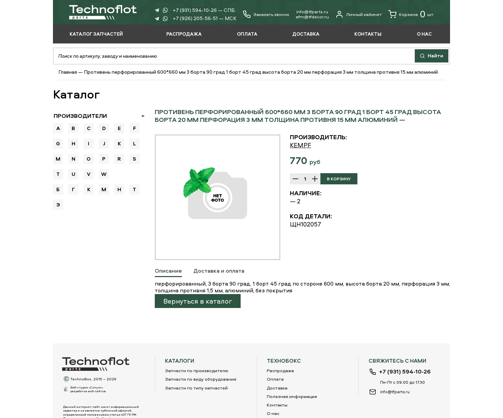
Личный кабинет (358, 14)
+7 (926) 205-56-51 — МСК (205, 18)
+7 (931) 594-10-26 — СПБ (204, 10)
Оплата (275, 379)
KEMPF (300, 145)
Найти (431, 55)
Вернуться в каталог (197, 301)
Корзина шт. (411, 14)
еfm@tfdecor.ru (312, 17)
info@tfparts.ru (312, 11)
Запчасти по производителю (196, 370)
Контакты (277, 405)
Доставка (277, 388)
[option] (217, 197)
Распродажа (280, 370)
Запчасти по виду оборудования (200, 379)
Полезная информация (292, 396)
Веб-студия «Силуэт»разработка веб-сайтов (88, 389)
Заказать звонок (271, 14)
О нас (273, 413)
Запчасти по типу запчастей (196, 388)
